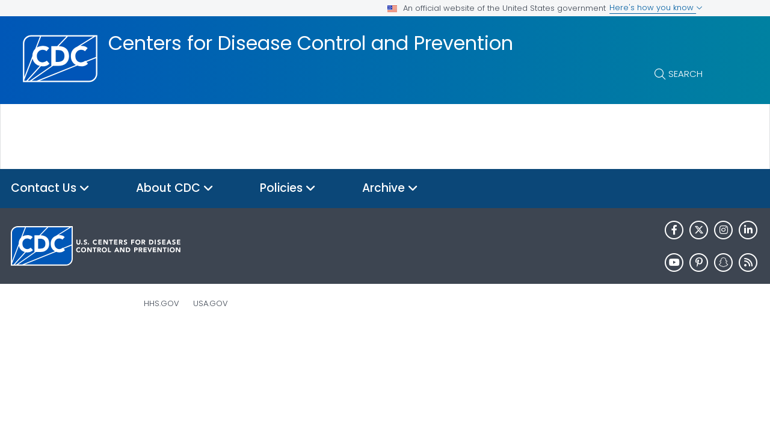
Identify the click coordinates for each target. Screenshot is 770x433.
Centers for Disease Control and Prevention (310, 43)
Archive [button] (390, 188)
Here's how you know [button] (656, 7)
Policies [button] (288, 188)
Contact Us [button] (50, 188)
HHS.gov (161, 303)
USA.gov (210, 303)
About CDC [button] (175, 188)
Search (685, 73)
